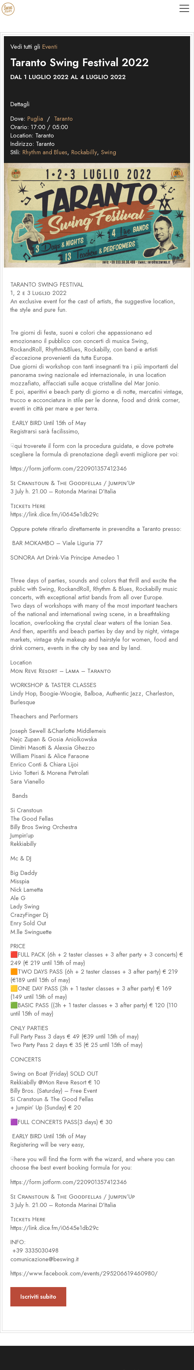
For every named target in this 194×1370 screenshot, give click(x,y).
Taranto (63, 118)
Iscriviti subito (38, 1297)
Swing (107, 152)
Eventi (49, 46)
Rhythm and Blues (44, 152)
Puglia (35, 118)
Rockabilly (83, 152)
